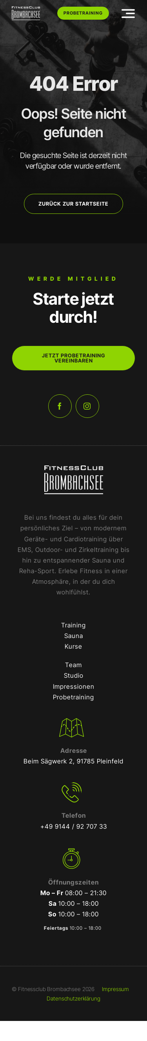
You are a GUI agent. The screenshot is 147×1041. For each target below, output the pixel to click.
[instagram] (87, 406)
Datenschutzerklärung (73, 998)
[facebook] (60, 406)
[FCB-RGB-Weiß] (26, 9)
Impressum (115, 989)
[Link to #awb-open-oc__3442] (128, 13)
